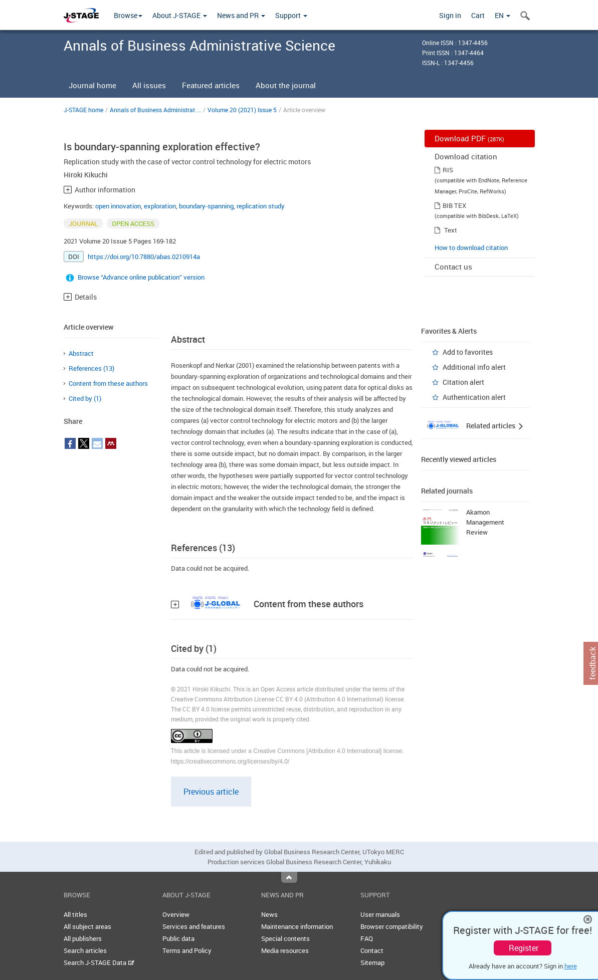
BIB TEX (454, 205)
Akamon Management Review (485, 522)
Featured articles (211, 85)
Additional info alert (474, 367)
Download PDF (469, 138)
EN (502, 15)
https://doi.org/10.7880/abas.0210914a (144, 256)
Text (450, 229)
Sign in (450, 15)
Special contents (285, 938)
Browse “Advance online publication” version (141, 277)
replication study (261, 205)
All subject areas (87, 926)
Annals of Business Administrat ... (155, 110)
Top (289, 877)
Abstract (81, 353)
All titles (75, 914)
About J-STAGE (179, 15)
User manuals (380, 914)
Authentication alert (474, 397)
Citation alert (463, 382)
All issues (149, 85)
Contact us (453, 267)
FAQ (366, 938)
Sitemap (372, 962)
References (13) (91, 368)
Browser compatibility (391, 926)
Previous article (211, 791)
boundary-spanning (206, 205)
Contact (371, 950)
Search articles (85, 950)
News (269, 914)
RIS (448, 169)
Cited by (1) (85, 398)
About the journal (286, 85)
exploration (160, 205)
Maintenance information (297, 926)
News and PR (241, 15)
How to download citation (471, 247)
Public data (178, 938)
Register (523, 947)
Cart (478, 15)
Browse (128, 15)
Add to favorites (468, 352)
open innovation (118, 205)
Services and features (193, 926)
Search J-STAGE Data (99, 962)
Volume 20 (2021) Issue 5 (242, 110)
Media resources (285, 950)
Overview (175, 914)
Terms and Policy (187, 950)
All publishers (83, 938)
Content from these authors (108, 383)
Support (291, 15)
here (570, 965)
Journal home (92, 85)
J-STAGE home (83, 110)
